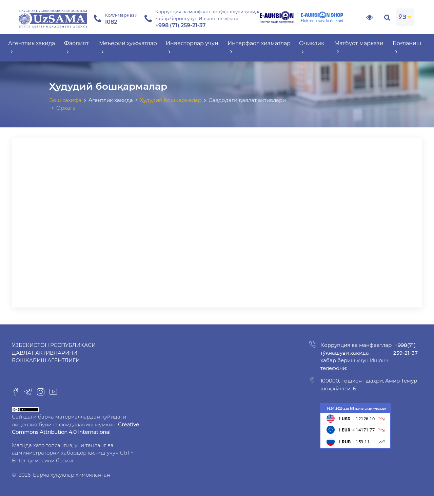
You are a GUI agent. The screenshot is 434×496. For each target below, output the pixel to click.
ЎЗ (402, 17)
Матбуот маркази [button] (358, 47)
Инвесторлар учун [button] (192, 47)
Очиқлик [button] (311, 47)
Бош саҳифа (65, 100)
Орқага (66, 108)
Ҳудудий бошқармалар (170, 100)
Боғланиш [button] (407, 47)
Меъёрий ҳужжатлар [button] (128, 47)
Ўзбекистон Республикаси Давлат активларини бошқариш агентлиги (54, 353)
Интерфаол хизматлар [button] (259, 47)
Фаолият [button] (76, 47)
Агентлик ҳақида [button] (31, 47)
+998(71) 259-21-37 (405, 349)
